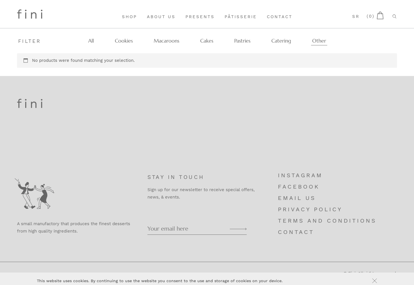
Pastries (242, 40)
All (91, 40)
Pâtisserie (241, 16)
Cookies (124, 40)
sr (356, 16)
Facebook (299, 186)
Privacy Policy (310, 209)
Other (319, 40)
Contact (279, 16)
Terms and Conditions (327, 220)
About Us (161, 16)
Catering (281, 40)
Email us (297, 198)
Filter (29, 41)
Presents (200, 16)
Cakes (206, 40)
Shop (129, 16)
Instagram (300, 175)
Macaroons (166, 40)
